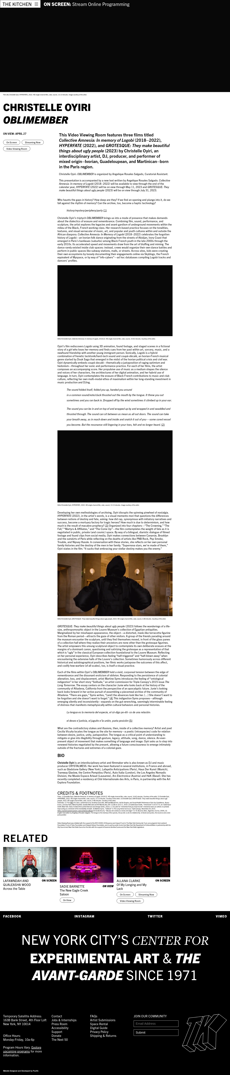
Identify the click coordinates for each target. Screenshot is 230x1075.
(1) (105, 210)
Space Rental (99, 1024)
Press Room (59, 1024)
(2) (163, 424)
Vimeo (221, 916)
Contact (57, 1016)
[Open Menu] (36, 4)
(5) (130, 720)
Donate (56, 1035)
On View (67, 900)
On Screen (11, 142)
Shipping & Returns (103, 1035)
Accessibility (60, 1028)
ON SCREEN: (86, 4)
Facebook (12, 916)
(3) (106, 525)
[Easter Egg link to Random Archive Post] (204, 1051)
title (71, 803)
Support (57, 1032)
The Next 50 (60, 1039)
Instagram (84, 916)
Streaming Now (32, 142)
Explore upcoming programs (22, 1049)
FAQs (93, 1016)
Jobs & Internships (64, 1020)
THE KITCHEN (17, 4)
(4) (111, 698)
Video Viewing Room (16, 148)
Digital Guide (98, 1028)
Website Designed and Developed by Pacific (21, 1071)
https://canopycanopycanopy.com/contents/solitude (75, 811)
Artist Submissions (102, 1020)
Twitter (155, 916)
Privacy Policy (99, 1032)
